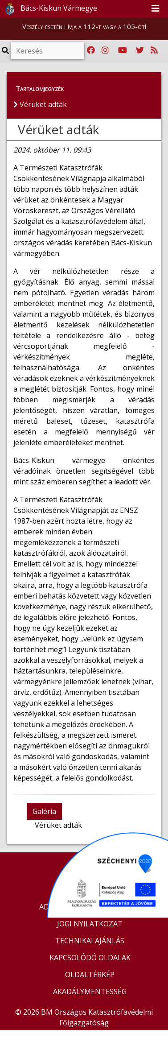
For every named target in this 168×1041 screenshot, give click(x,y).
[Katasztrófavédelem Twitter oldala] (140, 50)
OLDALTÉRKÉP (90, 974)
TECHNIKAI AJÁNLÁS (89, 941)
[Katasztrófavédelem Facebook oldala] (91, 50)
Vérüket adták (58, 129)
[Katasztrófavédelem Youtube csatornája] (122, 50)
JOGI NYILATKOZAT (90, 924)
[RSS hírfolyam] (154, 50)
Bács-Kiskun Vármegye (49, 9)
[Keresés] (47, 50)
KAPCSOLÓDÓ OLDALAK (90, 958)
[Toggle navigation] (155, 9)
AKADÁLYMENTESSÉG (90, 991)
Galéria (44, 811)
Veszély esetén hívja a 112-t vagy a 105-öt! (84, 26)
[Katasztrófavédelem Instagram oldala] (105, 50)
